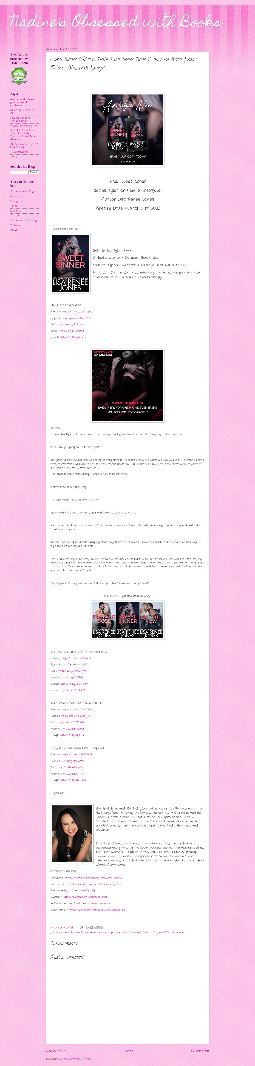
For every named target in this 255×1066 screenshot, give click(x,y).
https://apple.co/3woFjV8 (74, 318)
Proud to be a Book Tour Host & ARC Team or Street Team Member (23, 135)
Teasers (147, 932)
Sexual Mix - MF (131, 932)
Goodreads (17, 196)
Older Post (200, 1051)
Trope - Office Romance (168, 932)
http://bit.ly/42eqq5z (70, 767)
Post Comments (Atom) (77, 1059)
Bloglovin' (15, 211)
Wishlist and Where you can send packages (22, 102)
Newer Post (56, 1051)
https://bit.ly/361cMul (71, 331)
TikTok (13, 206)
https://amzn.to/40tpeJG (79, 890)
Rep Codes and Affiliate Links (20, 119)
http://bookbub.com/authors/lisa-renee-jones (93, 884)
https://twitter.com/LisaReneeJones (85, 897)
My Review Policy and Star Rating (24, 146)
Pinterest (15, 225)
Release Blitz (78, 932)
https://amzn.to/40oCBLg (77, 312)
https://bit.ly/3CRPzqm (74, 684)
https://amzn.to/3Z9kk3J (76, 658)
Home (128, 1051)
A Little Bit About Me (23, 125)
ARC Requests (19, 152)
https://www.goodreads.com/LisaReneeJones (97, 910)
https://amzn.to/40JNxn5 (77, 754)
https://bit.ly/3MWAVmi (72, 671)
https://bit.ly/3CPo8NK (71, 325)
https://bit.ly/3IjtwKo (73, 337)
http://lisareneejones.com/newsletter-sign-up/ (96, 878)
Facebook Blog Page (22, 191)
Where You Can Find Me (23, 111)
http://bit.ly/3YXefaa (71, 761)
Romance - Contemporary (103, 932)
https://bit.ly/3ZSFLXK (71, 774)
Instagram (16, 201)
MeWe (14, 230)
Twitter (14, 215)
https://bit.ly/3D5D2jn (71, 677)
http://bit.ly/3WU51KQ (72, 690)
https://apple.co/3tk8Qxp (74, 664)
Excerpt (64, 932)
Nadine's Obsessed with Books (116, 23)
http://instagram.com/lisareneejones (90, 903)
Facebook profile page (24, 220)
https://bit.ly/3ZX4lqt (73, 780)
